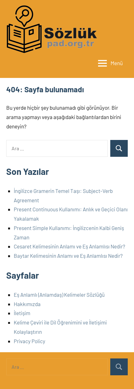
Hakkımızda (27, 304)
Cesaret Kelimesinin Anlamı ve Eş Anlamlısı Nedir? (69, 246)
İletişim (22, 313)
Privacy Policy (29, 341)
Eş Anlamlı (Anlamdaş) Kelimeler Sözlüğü (59, 294)
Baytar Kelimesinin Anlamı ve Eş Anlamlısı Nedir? (68, 255)
